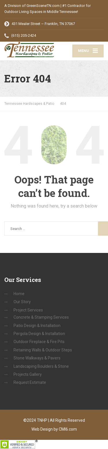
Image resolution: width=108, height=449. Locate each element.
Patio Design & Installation (37, 325)
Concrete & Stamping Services (41, 317)
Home (19, 293)
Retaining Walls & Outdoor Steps (43, 350)
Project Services (28, 310)
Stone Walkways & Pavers (37, 358)
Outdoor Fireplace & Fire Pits (39, 341)
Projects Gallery (28, 374)
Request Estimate (30, 382)
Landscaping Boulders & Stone (41, 366)
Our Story (22, 301)
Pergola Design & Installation (39, 333)
